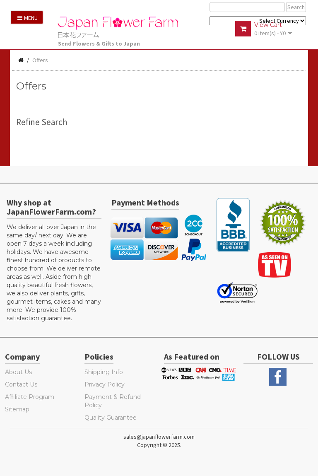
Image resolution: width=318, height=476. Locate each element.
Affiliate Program (29, 397)
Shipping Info (103, 372)
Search (296, 7)
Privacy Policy (104, 384)
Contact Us (21, 384)
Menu (27, 18)
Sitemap (17, 409)
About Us (18, 372)
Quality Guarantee (110, 417)
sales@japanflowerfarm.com (159, 436)
